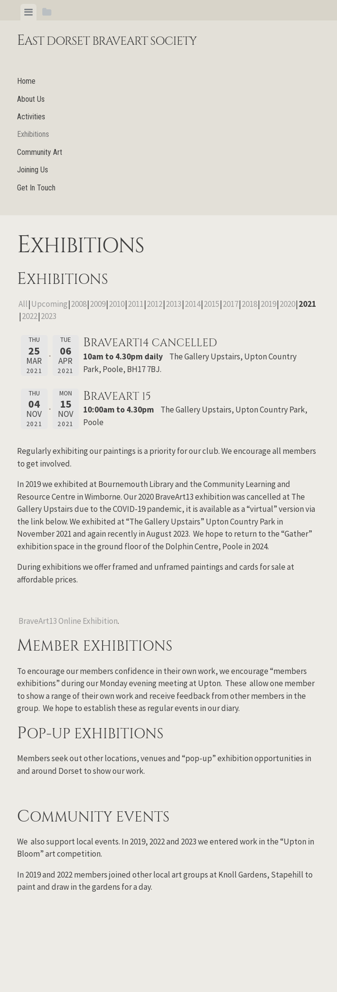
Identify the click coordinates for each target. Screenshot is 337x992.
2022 (29, 316)
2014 (192, 304)
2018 (249, 304)
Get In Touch (36, 187)
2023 (48, 316)
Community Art (39, 152)
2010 (116, 304)
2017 (230, 304)
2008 (79, 304)
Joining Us (32, 169)
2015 (211, 304)
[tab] (28, 12)
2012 (154, 304)
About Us (31, 99)
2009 (98, 304)
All (23, 304)
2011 (135, 304)
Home (26, 81)
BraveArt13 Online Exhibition (68, 621)
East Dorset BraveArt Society (107, 41)
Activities (31, 116)
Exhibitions (33, 134)
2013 (173, 304)
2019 (268, 304)
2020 (287, 304)
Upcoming (49, 304)
